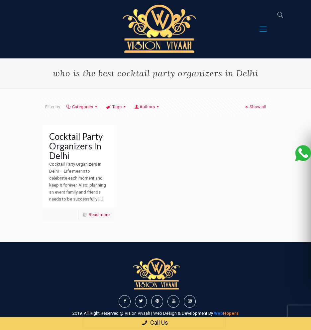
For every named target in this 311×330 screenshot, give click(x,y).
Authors (147, 106)
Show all (255, 106)
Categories (82, 106)
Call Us (154, 322)
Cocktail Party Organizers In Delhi (76, 146)
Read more (99, 214)
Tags (116, 106)
